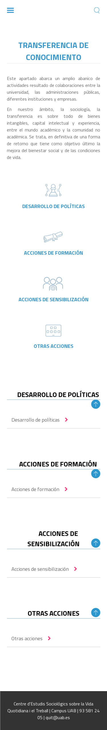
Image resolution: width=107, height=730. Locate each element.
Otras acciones (27, 638)
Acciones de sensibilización (40, 569)
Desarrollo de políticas (35, 420)
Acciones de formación (35, 489)
